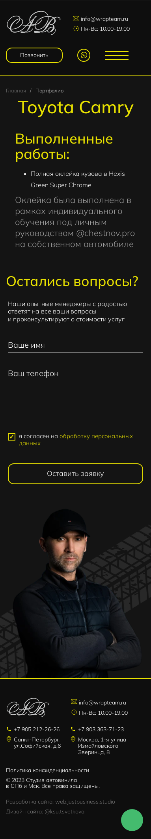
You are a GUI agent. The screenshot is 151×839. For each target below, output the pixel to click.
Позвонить (34, 55)
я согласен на (76, 439)
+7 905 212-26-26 (37, 729)
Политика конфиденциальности (47, 770)
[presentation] (76, 410)
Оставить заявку (75, 473)
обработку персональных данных (76, 439)
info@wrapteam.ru (104, 18)
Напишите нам (132, 820)
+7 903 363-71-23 (101, 729)
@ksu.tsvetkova (64, 811)
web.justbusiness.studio (85, 801)
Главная (16, 90)
